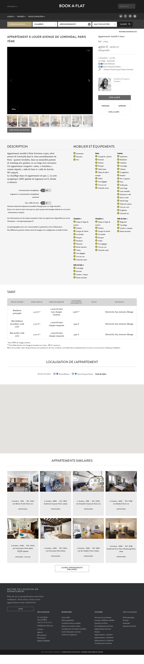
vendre (21, 16)
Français (12, 6)
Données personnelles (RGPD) (92, 661)
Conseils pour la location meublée (74, 638)
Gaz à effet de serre (32, 202)
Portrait (125, 629)
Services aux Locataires (102, 626)
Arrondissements (68, 24)
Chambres (38, 24)
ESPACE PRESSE (43, 650)
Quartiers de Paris (101, 632)
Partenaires (41, 647)
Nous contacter (36, 16)
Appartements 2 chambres (103, 647)
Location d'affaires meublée (104, 629)
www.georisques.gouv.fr (25, 221)
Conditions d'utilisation (71, 661)
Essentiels (126, 632)
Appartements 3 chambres (103, 649)
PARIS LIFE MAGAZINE (130, 621)
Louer (11, 16)
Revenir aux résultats (128, 32)
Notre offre (66, 626)
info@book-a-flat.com (45, 635)
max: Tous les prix (102, 24)
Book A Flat (72, 7)
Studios (97, 641)
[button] (89, 80)
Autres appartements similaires (72, 578)
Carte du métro (100, 373)
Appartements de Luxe (102, 638)
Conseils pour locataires (103, 652)
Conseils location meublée (71, 632)
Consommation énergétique (29, 190)
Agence (40, 641)
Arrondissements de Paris (103, 635)
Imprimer (122, 105)
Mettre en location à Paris (71, 635)
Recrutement (42, 644)
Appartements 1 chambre (103, 644)
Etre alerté (114, 97)
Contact (40, 638)
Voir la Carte (114, 111)
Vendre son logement (69, 644)
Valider (125, 24)
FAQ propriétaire (68, 629)
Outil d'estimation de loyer (71, 641)
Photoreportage (128, 626)
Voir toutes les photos (19, 130)
